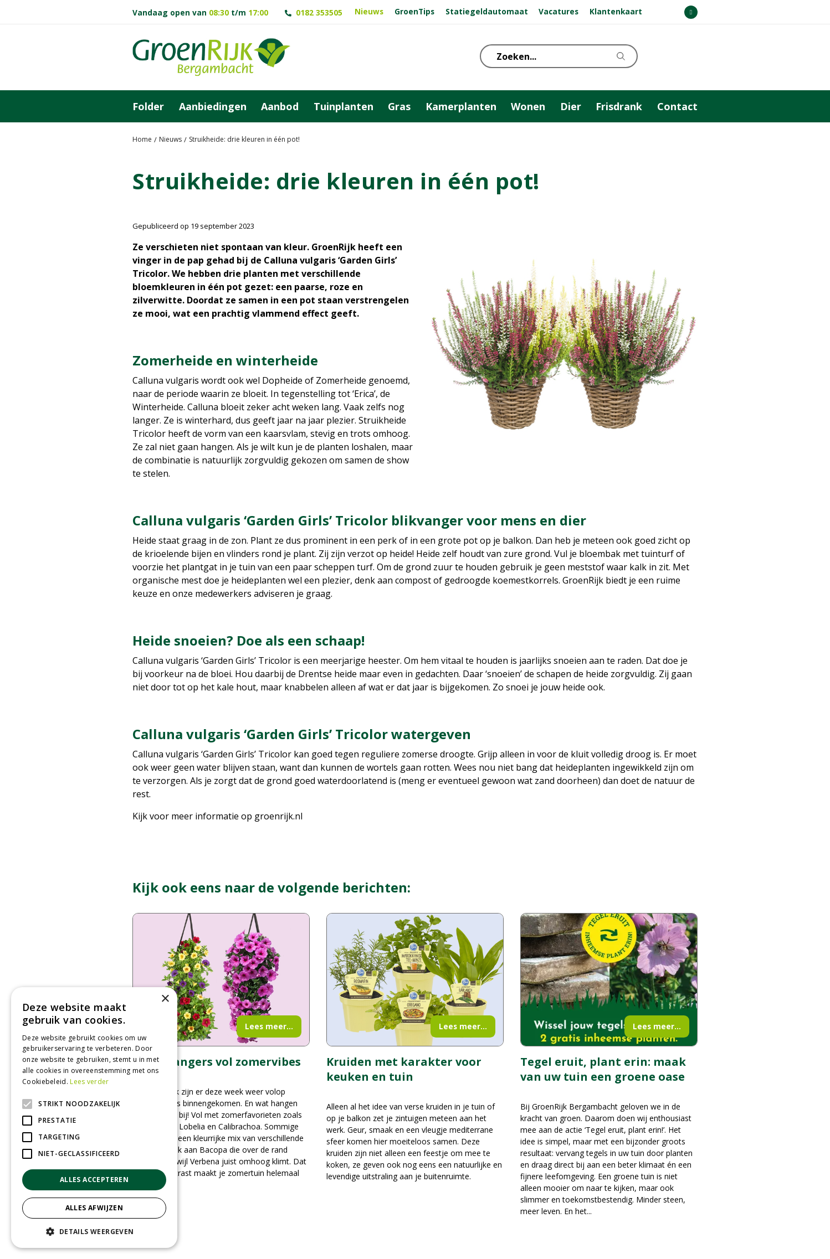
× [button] (165, 999)
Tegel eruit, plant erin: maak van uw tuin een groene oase (603, 1069)
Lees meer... (269, 1026)
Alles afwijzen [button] (94, 1207)
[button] (94, 1231)
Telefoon (689, 55)
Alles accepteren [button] (94, 1179)
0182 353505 (319, 12)
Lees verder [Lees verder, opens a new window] (89, 1081)
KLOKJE (662, 55)
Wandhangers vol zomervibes (216, 1061)
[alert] (94, 1117)
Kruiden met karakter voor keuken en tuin (403, 1069)
